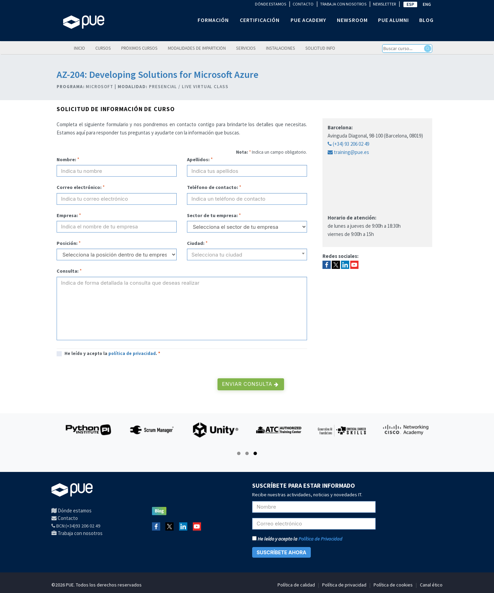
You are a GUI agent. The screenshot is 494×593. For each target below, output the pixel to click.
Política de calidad (296, 585)
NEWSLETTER (384, 4)
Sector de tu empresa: (212, 215)
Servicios (246, 48)
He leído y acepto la (297, 539)
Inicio (79, 48)
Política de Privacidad (320, 539)
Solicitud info (320, 48)
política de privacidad (132, 353)
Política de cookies (393, 585)
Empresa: (67, 215)
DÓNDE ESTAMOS (270, 4)
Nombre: (66, 159)
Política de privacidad (344, 585)
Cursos (103, 48)
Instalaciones (280, 48)
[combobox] (247, 254)
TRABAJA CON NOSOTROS (343, 4)
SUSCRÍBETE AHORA (281, 552)
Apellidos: (198, 159)
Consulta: (68, 271)
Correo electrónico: (79, 187)
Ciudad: (195, 243)
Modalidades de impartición (197, 48)
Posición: (67, 243)
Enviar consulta (250, 384)
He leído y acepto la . (112, 353)
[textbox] (247, 257)
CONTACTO (303, 4)
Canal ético (431, 585)
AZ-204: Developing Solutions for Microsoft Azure (157, 74)
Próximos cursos (139, 48)
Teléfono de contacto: (212, 187)
